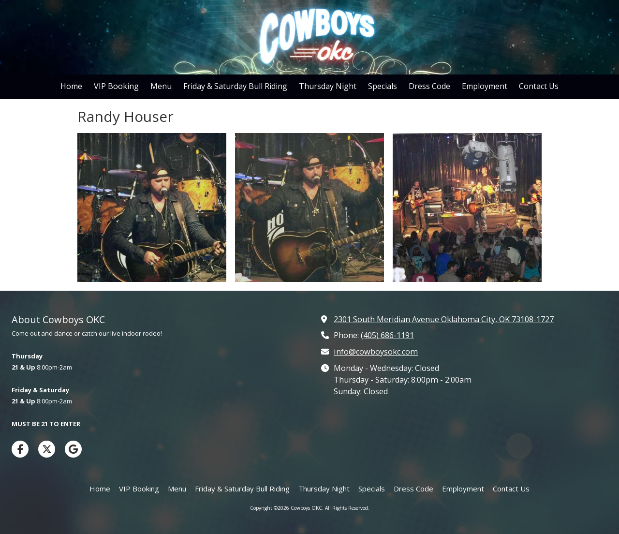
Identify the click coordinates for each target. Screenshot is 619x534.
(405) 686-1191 (387, 335)
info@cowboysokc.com (376, 351)
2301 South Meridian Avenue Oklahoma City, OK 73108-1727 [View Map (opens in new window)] (444, 319)
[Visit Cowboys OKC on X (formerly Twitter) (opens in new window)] (46, 449)
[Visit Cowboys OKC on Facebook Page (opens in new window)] (20, 449)
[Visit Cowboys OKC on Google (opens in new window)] (73, 449)
